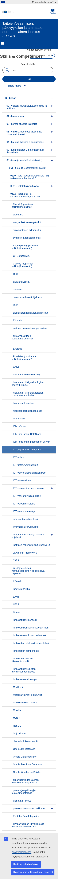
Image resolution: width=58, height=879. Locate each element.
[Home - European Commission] (26, 12)
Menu (2, 43)
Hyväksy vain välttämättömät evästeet (33, 872)
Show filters (14, 85)
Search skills (28, 64)
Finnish (53, 11)
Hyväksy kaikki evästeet (25, 864)
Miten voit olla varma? (44, 2)
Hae (29, 79)
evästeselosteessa (21, 852)
